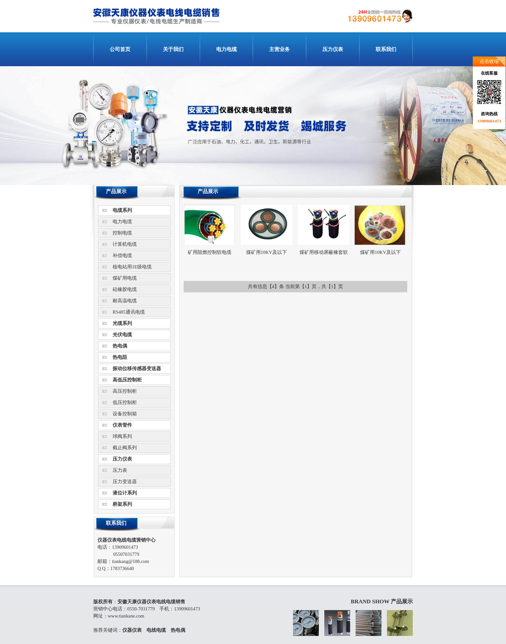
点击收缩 (489, 61)
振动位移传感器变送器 (137, 368)
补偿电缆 (122, 255)
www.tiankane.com (126, 615)
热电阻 (120, 357)
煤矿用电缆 (125, 278)
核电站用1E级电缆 (132, 266)
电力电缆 (226, 49)
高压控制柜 (125, 391)
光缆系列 (122, 323)
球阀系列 (122, 436)
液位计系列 (125, 492)
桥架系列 (122, 504)
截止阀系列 (125, 447)
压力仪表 (332, 49)
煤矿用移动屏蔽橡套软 (323, 252)
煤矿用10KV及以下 (266, 252)
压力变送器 (125, 481)
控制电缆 (122, 232)
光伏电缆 (122, 334)
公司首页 (120, 49)
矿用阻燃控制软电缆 (209, 252)
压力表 (120, 470)
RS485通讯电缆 (129, 312)
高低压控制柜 (127, 379)
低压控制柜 (125, 402)
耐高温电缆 (125, 300)
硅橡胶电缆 (125, 289)
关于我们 (173, 49)
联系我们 (386, 49)
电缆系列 (122, 210)
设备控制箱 (125, 413)
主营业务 (279, 49)
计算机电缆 (125, 244)
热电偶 (120, 345)
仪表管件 (122, 425)
